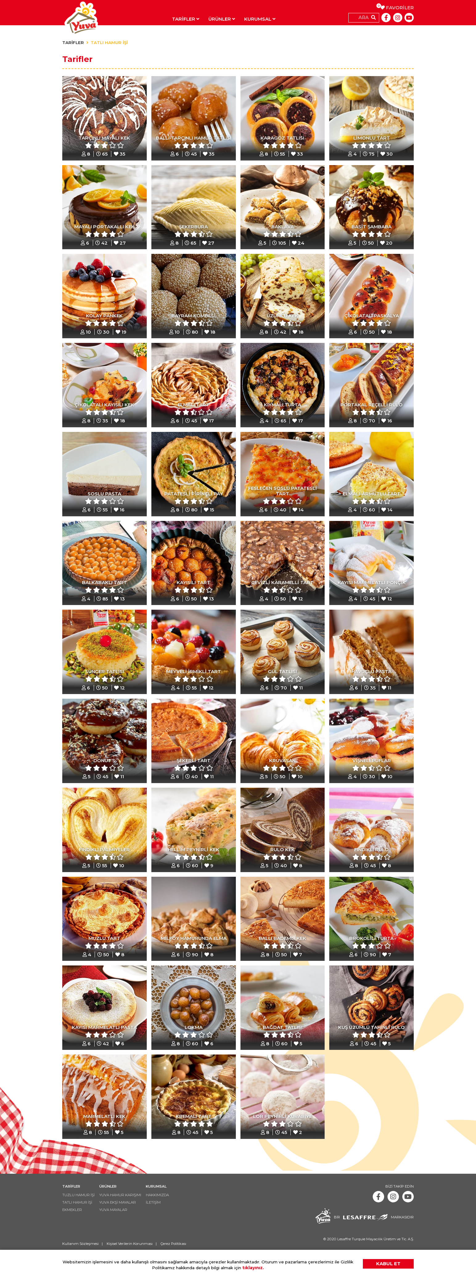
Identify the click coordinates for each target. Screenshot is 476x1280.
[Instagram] (397, 17)
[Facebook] (386, 17)
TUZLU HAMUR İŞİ (79, 1214)
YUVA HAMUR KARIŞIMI (123, 1214)
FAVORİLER (397, 7)
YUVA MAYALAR (116, 1230)
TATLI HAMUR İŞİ (109, 42)
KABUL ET (388, 1263)
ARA (364, 17)
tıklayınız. (253, 1267)
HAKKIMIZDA (163, 1214)
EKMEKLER (73, 1230)
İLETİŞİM (158, 1222)
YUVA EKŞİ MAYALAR (121, 1222)
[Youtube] (409, 17)
